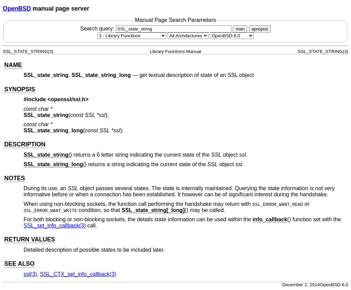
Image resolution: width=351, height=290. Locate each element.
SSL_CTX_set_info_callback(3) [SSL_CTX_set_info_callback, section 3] (78, 274)
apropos (260, 28)
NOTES (14, 178)
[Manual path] (232, 35)
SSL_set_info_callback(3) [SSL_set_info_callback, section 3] (55, 225)
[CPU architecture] (188, 35)
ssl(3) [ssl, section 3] (30, 274)
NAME (13, 65)
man (239, 28)
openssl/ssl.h (68, 99)
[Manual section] (131, 35)
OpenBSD (17, 8)
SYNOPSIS (19, 89)
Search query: (156, 28)
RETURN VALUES (29, 239)
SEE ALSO (19, 263)
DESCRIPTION (24, 144)
